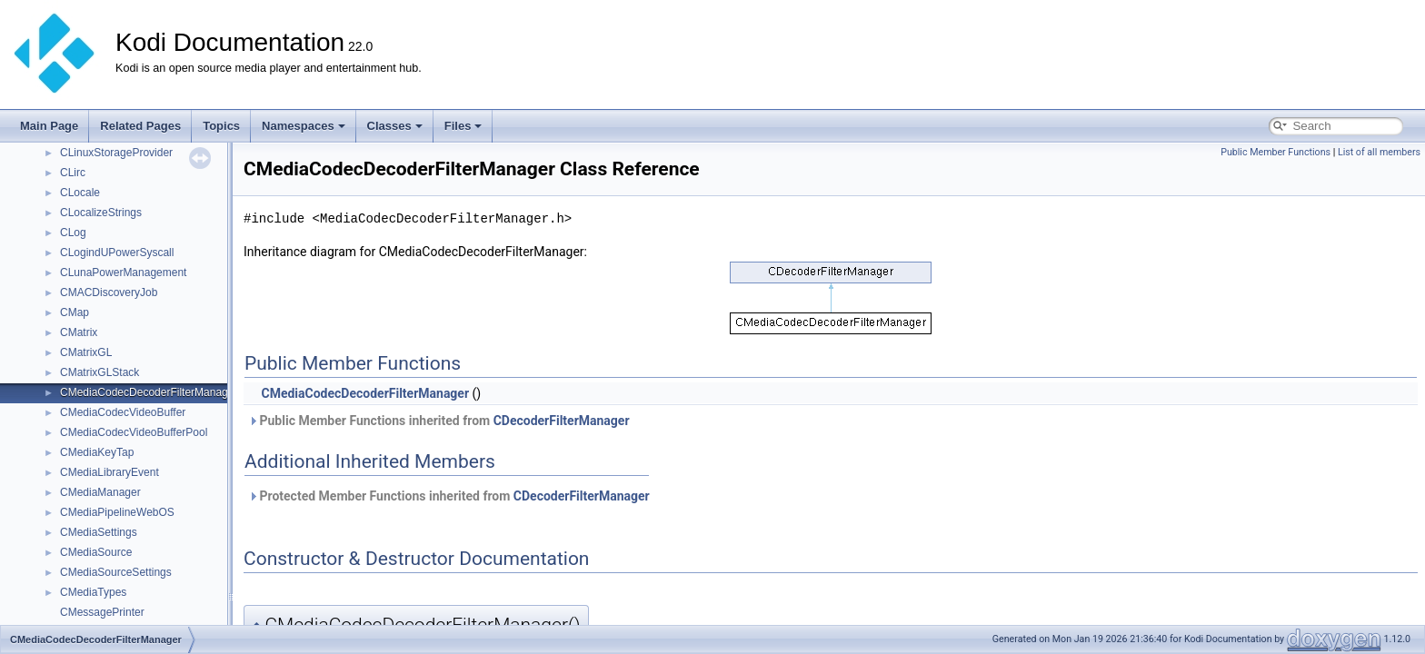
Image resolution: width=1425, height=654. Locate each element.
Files (463, 126)
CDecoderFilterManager (561, 420)
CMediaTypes (93, 592)
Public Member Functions (1275, 152)
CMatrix (78, 332)
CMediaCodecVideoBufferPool (133, 432)
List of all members (1379, 152)
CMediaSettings (98, 532)
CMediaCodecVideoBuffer (122, 412)
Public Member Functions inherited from (439, 420)
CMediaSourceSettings (116, 572)
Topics (221, 126)
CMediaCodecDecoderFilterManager (148, 392)
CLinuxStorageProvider (116, 152)
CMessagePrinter (102, 612)
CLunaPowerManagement (123, 272)
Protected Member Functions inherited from (449, 496)
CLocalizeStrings (101, 212)
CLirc (72, 172)
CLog (73, 232)
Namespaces (303, 126)
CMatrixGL (86, 352)
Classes (395, 126)
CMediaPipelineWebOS (117, 512)
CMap (74, 312)
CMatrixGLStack (99, 372)
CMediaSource (96, 552)
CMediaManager (100, 492)
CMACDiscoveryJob (108, 292)
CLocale (80, 192)
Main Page (49, 126)
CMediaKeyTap (97, 452)
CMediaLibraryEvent (109, 472)
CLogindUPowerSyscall (117, 252)
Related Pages (140, 126)
